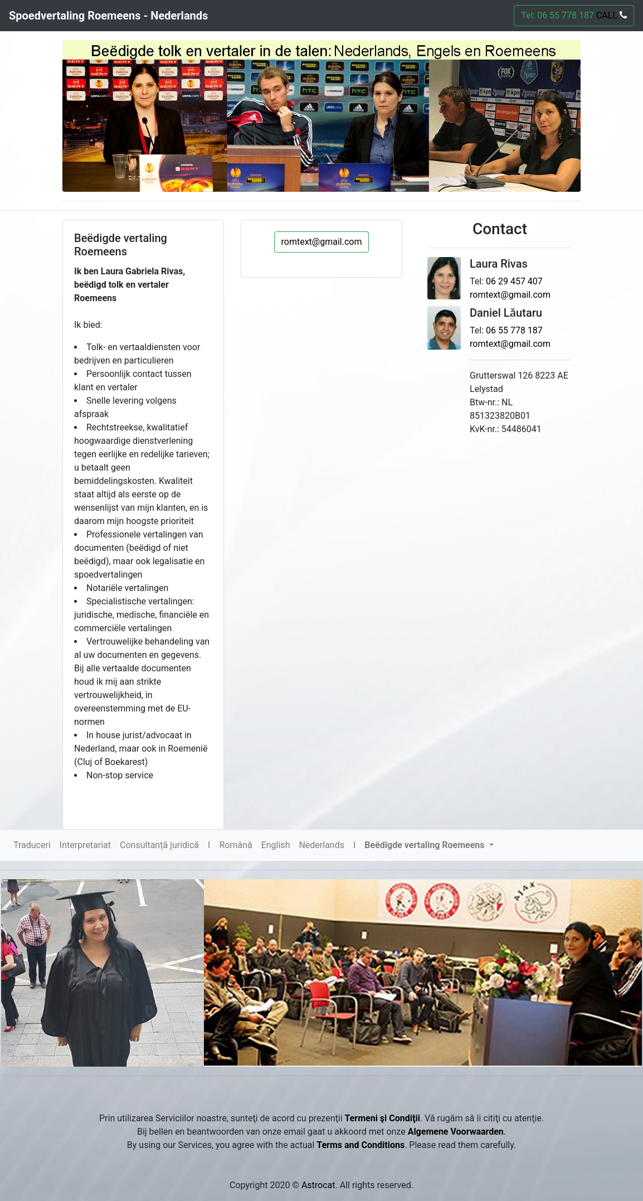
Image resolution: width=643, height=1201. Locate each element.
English (275, 845)
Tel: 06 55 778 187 (574, 15)
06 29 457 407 (514, 281)
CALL (610, 15)
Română (235, 845)
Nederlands (321, 845)
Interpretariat (85, 845)
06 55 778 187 (514, 330)
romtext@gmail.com (321, 241)
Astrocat (318, 1185)
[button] (429, 845)
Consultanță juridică (159, 845)
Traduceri (32, 845)
